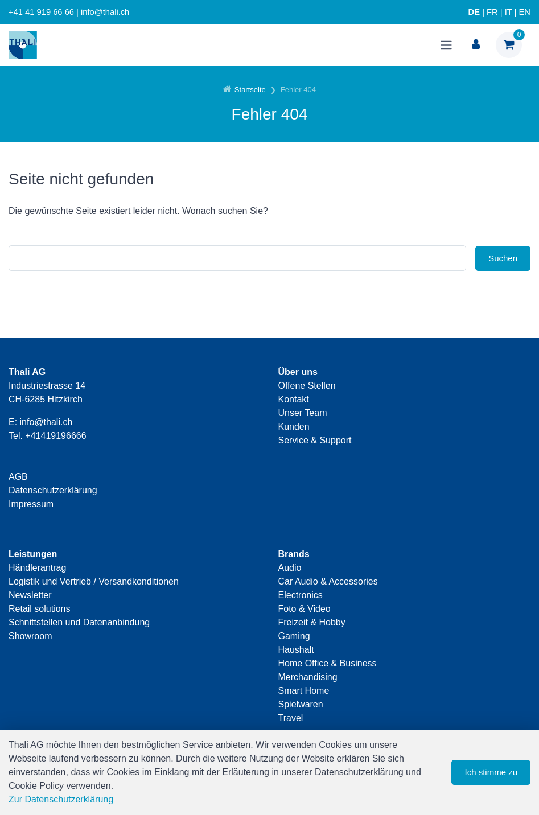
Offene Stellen (307, 385)
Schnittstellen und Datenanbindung (79, 622)
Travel (290, 718)
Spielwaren (300, 704)
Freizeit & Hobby (311, 622)
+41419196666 (55, 436)
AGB (18, 476)
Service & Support (315, 440)
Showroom (30, 636)
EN (524, 12)
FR (492, 12)
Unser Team (302, 413)
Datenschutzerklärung (53, 490)
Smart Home (304, 690)
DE (474, 12)
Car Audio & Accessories (328, 581)
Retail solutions (40, 609)
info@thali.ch (46, 422)
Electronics (300, 595)
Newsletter (30, 595)
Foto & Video (304, 609)
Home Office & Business (327, 663)
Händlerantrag (37, 568)
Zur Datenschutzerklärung (61, 799)
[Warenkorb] (509, 45)
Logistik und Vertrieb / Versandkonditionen (94, 581)
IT (508, 12)
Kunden (294, 426)
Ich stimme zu (490, 772)
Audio (290, 568)
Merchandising (308, 677)
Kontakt (293, 399)
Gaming (294, 636)
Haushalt (296, 650)
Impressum (31, 504)
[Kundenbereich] (476, 45)
